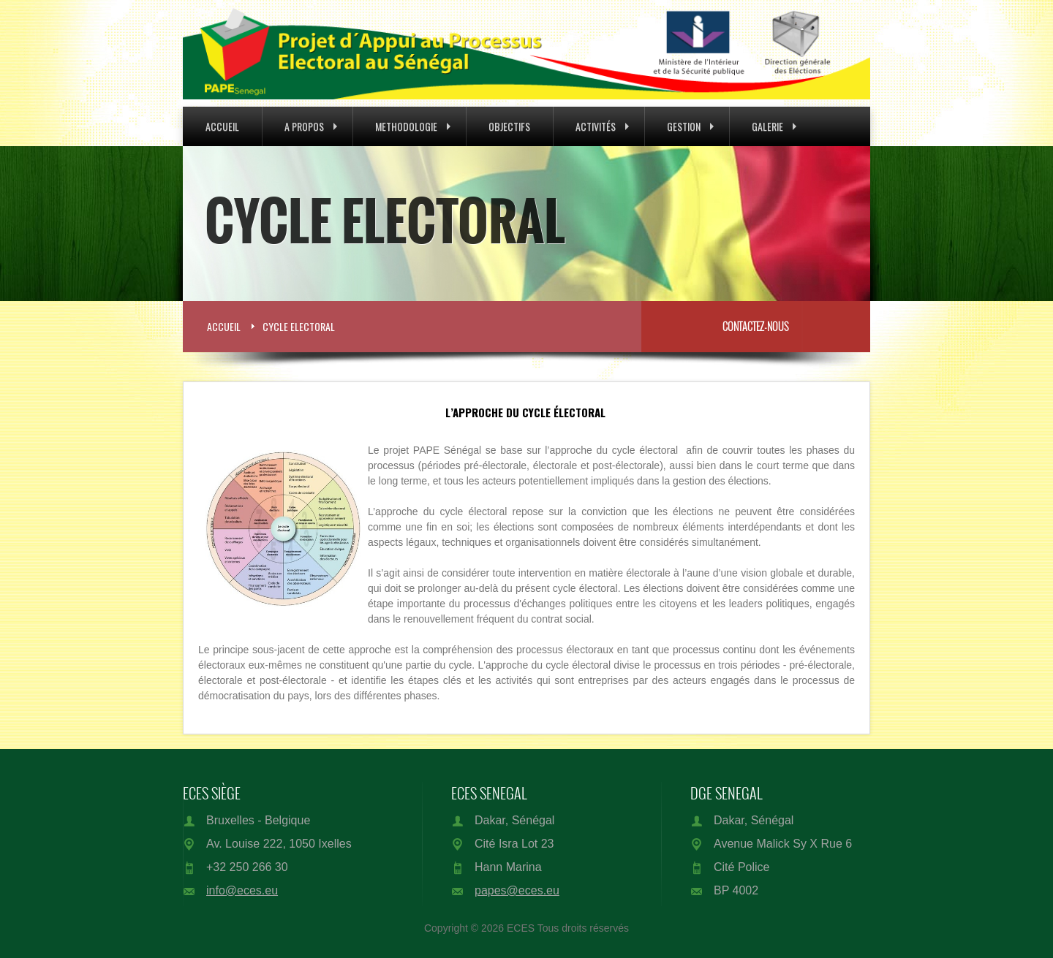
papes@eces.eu (517, 890)
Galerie (774, 126)
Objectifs (509, 126)
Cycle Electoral (299, 326)
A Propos (310, 126)
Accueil (222, 126)
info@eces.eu (242, 890)
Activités (602, 126)
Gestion (690, 126)
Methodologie (412, 126)
